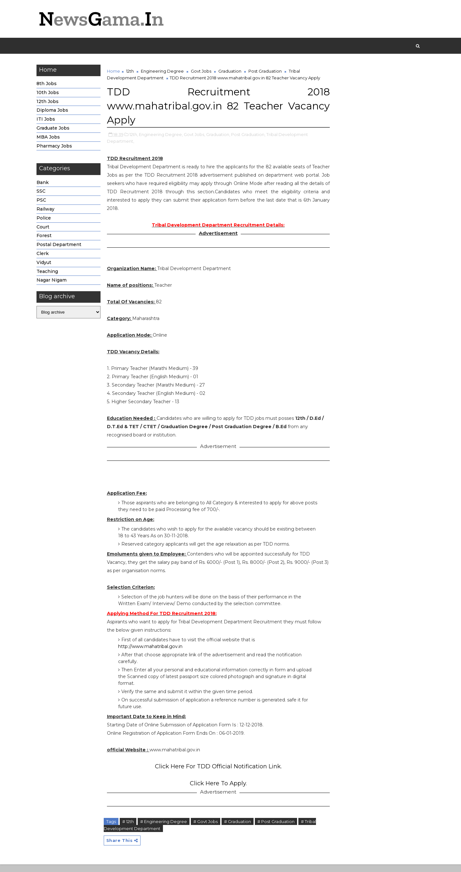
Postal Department (60, 245)
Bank (44, 183)
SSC (42, 192)
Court (44, 228)
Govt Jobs (203, 72)
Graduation (231, 72)
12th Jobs (49, 102)
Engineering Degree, (163, 141)
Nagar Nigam (53, 281)
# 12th (130, 828)
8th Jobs (48, 84)
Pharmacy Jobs (56, 147)
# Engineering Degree (165, 828)
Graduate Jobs (54, 129)
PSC (43, 201)
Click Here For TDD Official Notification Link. (214, 773)
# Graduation (239, 828)
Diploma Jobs (54, 111)
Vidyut (45, 263)
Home (115, 72)
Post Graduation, (250, 141)
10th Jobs (49, 93)
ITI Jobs (47, 120)
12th (132, 72)
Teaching (49, 272)
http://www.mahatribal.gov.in (152, 654)
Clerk (44, 254)
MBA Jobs (50, 138)
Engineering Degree (164, 72)
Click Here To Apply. (214, 790)
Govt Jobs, (196, 141)
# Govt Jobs (207, 828)
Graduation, (220, 141)
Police (45, 219)
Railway (47, 210)
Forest (45, 237)
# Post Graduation (277, 828)
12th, (135, 141)
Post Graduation (267, 72)
